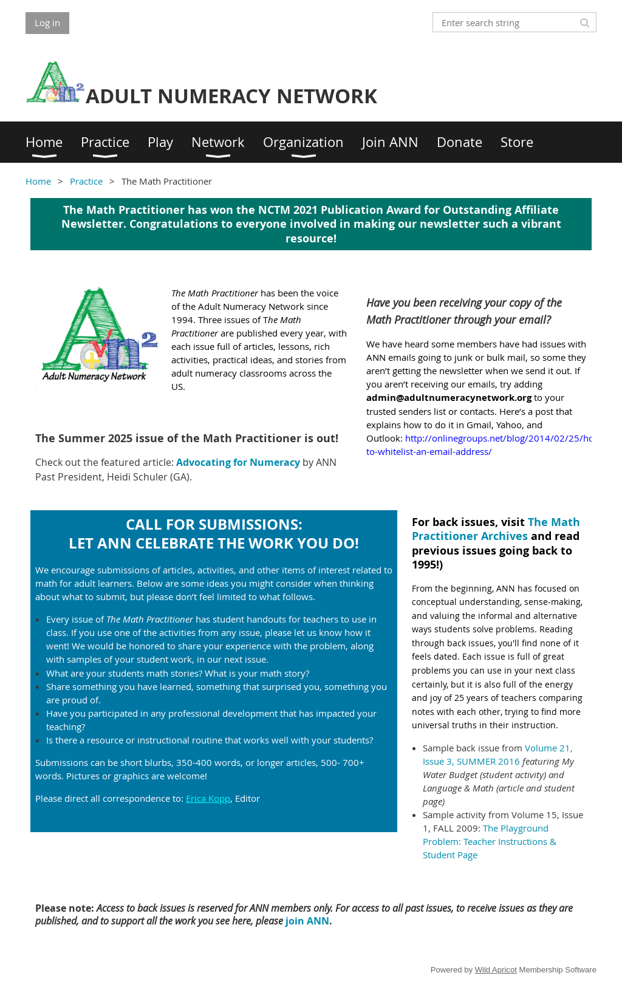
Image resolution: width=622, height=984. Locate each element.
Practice (86, 181)
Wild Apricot (496, 969)
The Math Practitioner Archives (496, 529)
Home (38, 181)
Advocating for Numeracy (238, 462)
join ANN (307, 921)
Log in (47, 22)
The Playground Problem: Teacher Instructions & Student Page (489, 841)
